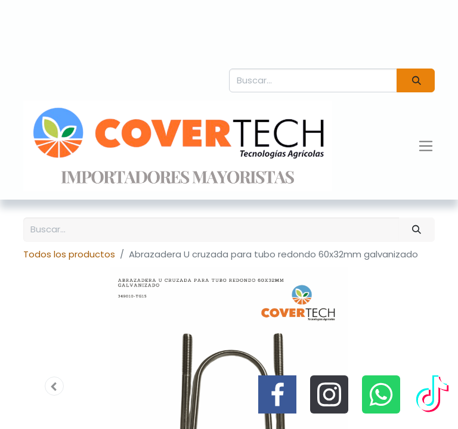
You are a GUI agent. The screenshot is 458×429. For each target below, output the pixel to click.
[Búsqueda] (416, 81)
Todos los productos (69, 254)
